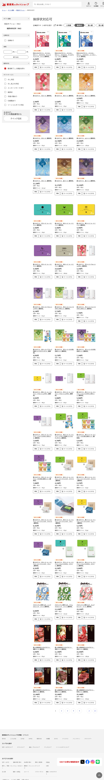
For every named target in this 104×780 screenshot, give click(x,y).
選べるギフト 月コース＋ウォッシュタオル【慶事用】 (42, 301)
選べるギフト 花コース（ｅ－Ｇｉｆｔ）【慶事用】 (42, 219)
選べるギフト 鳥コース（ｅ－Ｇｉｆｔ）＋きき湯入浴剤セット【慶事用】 (86, 429)
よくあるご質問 (15, 771)
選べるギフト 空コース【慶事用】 (64, 177)
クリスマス (65, 730)
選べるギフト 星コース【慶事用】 (86, 177)
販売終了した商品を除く (14, 68)
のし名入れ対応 (11, 83)
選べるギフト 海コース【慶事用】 (64, 138)
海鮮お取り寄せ (17, 754)
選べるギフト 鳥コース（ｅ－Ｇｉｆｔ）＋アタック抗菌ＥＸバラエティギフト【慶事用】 (64, 429)
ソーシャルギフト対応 (14, 105)
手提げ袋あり (10, 96)
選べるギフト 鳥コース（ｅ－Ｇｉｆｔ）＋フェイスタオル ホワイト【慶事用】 (86, 557)
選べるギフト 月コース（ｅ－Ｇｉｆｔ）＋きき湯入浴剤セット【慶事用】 (42, 472)
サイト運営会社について (15, 775)
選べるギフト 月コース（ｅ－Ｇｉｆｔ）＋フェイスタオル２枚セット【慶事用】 (42, 429)
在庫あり (9, 40)
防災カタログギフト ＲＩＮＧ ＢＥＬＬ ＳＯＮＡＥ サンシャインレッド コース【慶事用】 (42, 54)
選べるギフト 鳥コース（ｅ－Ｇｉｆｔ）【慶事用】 (64, 219)
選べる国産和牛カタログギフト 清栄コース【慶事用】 (86, 641)
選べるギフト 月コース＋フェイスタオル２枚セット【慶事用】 (86, 301)
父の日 (22, 730)
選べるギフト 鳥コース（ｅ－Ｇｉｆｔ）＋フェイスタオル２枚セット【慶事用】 (86, 387)
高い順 (90, 25)
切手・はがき (5, 754)
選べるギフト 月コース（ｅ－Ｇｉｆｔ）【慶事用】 (42, 260)
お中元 (30, 730)
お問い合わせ (25, 771)
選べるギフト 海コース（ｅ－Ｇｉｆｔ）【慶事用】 (64, 260)
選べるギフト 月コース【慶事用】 (42, 138)
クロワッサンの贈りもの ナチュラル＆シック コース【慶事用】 (64, 599)
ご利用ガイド (5, 771)
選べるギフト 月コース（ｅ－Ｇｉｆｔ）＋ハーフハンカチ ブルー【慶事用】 (42, 557)
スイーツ (26, 763)
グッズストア (48, 739)
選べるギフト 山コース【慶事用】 (86, 138)
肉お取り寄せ (27, 754)
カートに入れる (46, 67)
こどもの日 (13, 730)
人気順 (68, 25)
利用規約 (4, 775)
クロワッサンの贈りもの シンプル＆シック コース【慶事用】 (42, 599)
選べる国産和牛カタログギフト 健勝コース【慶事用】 (42, 641)
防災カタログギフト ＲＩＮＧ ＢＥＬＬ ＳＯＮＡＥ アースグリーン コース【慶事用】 (64, 54)
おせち (56, 730)
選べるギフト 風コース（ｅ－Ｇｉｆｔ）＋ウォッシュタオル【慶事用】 (42, 387)
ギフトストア (20, 739)
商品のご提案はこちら (24, 779)
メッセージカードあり (14, 88)
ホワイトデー (88, 730)
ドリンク (37, 758)
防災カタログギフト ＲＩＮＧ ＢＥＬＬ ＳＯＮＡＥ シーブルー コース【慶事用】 (87, 54)
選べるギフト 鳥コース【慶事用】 (64, 95)
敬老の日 (39, 730)
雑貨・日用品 (16, 763)
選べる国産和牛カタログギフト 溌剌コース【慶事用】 (64, 641)
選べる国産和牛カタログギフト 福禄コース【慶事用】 (64, 682)
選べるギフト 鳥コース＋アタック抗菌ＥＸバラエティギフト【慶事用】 (42, 344)
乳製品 (48, 754)
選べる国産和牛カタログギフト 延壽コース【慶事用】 (42, 682)
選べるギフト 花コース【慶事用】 (42, 95)
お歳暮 (48, 730)
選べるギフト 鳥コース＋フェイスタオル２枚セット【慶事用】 (64, 301)
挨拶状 (8, 92)
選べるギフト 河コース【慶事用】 (42, 177)
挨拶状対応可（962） (14, 28)
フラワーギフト (39, 763)
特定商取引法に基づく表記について (33, 775)
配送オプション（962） (13, 24)
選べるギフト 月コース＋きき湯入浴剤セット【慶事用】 (86, 343)
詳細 (35, 67)
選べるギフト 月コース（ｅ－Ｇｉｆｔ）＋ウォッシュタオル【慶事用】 (64, 387)
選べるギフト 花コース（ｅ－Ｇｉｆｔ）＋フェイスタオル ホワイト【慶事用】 (64, 557)
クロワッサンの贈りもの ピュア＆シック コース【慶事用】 (86, 599)
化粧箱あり (10, 100)
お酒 (47, 758)
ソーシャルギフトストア (62, 739)
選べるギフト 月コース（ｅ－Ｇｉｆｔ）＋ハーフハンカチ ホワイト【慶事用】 (42, 514)
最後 (95, 702)
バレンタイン (76, 730)
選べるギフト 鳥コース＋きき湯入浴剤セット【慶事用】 (64, 343)
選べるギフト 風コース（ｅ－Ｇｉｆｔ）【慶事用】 (86, 219)
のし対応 (9, 79)
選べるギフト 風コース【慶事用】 (86, 95)
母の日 (4, 730)
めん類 (4, 763)
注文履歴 (96, 6)
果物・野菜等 (38, 754)
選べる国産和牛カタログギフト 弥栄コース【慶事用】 (86, 682)
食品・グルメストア (34, 739)
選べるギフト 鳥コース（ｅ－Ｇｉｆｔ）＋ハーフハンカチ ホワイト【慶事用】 (64, 472)
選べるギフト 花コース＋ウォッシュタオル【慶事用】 (86, 260)
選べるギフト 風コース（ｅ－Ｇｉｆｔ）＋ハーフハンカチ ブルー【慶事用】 (86, 514)
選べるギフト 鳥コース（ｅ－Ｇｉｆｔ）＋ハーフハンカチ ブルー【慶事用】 (64, 514)
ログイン (88, 6)
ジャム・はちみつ (17, 758)
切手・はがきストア (7, 739)
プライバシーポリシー (10, 779)
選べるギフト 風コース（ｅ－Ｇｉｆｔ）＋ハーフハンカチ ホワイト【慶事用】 (86, 472)
